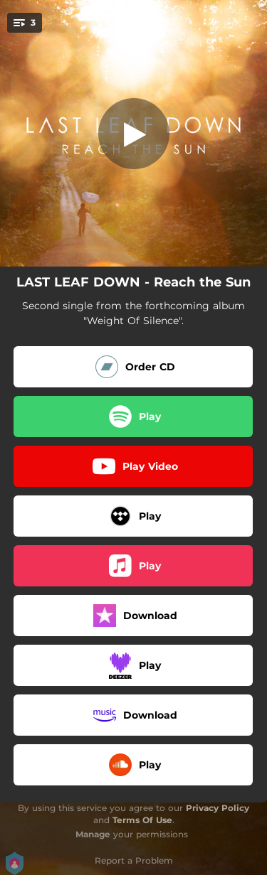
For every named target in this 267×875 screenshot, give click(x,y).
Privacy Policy (217, 807)
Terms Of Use (142, 820)
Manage (92, 834)
